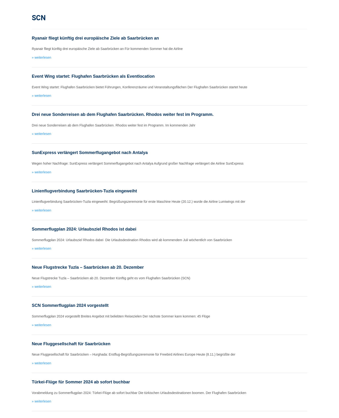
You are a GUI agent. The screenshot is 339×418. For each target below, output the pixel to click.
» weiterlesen (41, 57)
